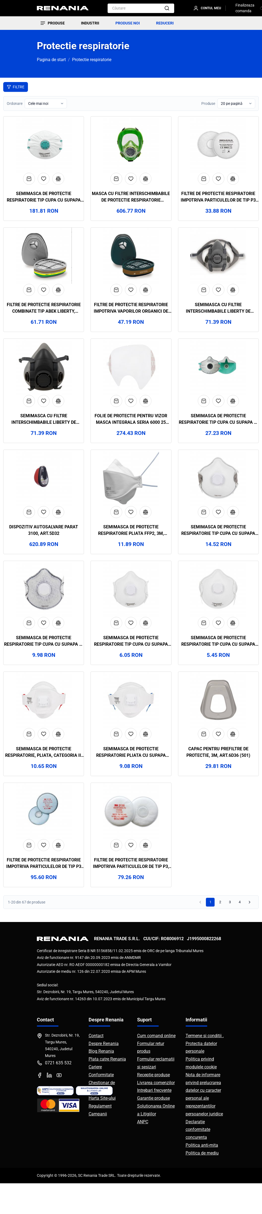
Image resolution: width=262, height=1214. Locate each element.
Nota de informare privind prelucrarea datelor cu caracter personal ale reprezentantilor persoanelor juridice (204, 1125)
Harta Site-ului (102, 1128)
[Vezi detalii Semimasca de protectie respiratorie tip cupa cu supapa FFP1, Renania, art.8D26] (218, 608)
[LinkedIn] (49, 1106)
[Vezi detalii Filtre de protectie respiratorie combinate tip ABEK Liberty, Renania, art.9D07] (44, 262)
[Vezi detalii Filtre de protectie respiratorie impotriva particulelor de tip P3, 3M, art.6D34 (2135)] (131, 839)
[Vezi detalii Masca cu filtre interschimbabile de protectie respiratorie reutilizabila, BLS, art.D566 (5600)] (131, 147)
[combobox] (134, 8)
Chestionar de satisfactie (102, 1117)
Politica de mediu (202, 1183)
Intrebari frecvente (154, 1121)
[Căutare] (167, 8)
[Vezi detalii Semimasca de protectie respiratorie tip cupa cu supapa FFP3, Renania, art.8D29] (218, 493)
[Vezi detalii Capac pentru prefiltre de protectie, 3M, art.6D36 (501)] (218, 724)
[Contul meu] (209, 8)
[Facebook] (39, 1106)
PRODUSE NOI (127, 23)
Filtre (15, 87)
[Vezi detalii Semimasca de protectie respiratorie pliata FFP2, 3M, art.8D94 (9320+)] (131, 493)
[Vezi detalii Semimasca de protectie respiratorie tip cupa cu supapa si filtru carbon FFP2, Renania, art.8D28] (44, 608)
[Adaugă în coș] (29, 183)
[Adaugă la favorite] (44, 183)
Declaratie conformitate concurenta (198, 1160)
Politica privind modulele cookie (201, 1093)
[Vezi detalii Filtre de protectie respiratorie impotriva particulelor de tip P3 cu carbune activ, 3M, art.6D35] (44, 839)
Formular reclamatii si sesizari (155, 1093)
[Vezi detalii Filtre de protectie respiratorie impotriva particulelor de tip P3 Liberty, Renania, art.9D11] (218, 147)
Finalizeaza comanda (244, 8)
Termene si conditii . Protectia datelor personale (205, 1074)
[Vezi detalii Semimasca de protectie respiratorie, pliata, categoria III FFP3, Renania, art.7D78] (44, 724)
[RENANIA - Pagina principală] (63, 8)
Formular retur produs (150, 1077)
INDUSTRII (90, 23)
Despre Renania (104, 1074)
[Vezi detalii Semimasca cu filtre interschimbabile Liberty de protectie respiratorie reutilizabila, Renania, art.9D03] (44, 377)
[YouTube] (59, 1106)
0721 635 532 (58, 1093)
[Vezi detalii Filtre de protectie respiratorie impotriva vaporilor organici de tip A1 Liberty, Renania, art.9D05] (131, 262)
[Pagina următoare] (249, 932)
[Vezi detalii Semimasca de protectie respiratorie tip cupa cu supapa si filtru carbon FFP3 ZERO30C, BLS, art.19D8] (218, 377)
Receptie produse (153, 1105)
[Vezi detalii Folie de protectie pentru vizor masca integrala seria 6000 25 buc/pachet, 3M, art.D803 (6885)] (131, 377)
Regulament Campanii (100, 1140)
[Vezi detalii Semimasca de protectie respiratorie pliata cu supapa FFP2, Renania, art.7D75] (131, 724)
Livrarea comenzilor (156, 1113)
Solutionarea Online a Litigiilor (156, 1140)
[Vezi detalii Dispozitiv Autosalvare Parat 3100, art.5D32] (44, 493)
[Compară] (58, 183)
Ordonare (14, 103)
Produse (208, 103)
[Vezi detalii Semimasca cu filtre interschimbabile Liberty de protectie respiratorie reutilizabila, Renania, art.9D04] (218, 262)
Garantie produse (153, 1128)
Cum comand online (156, 1066)
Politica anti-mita (202, 1175)
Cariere (95, 1097)
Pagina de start (51, 59)
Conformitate (101, 1105)
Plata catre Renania (107, 1089)
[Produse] (52, 23)
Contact (96, 1066)
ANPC (142, 1152)
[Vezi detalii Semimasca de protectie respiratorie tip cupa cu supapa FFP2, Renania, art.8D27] (131, 608)
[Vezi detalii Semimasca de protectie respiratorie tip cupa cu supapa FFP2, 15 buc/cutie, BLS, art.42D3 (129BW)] (44, 147)
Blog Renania (101, 1081)
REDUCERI (165, 23)
